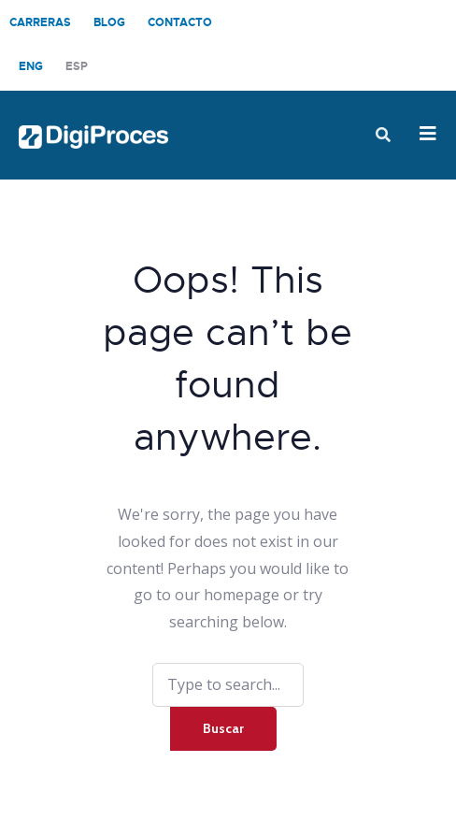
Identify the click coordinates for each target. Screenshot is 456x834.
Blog (109, 22)
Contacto (180, 22)
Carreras (40, 22)
